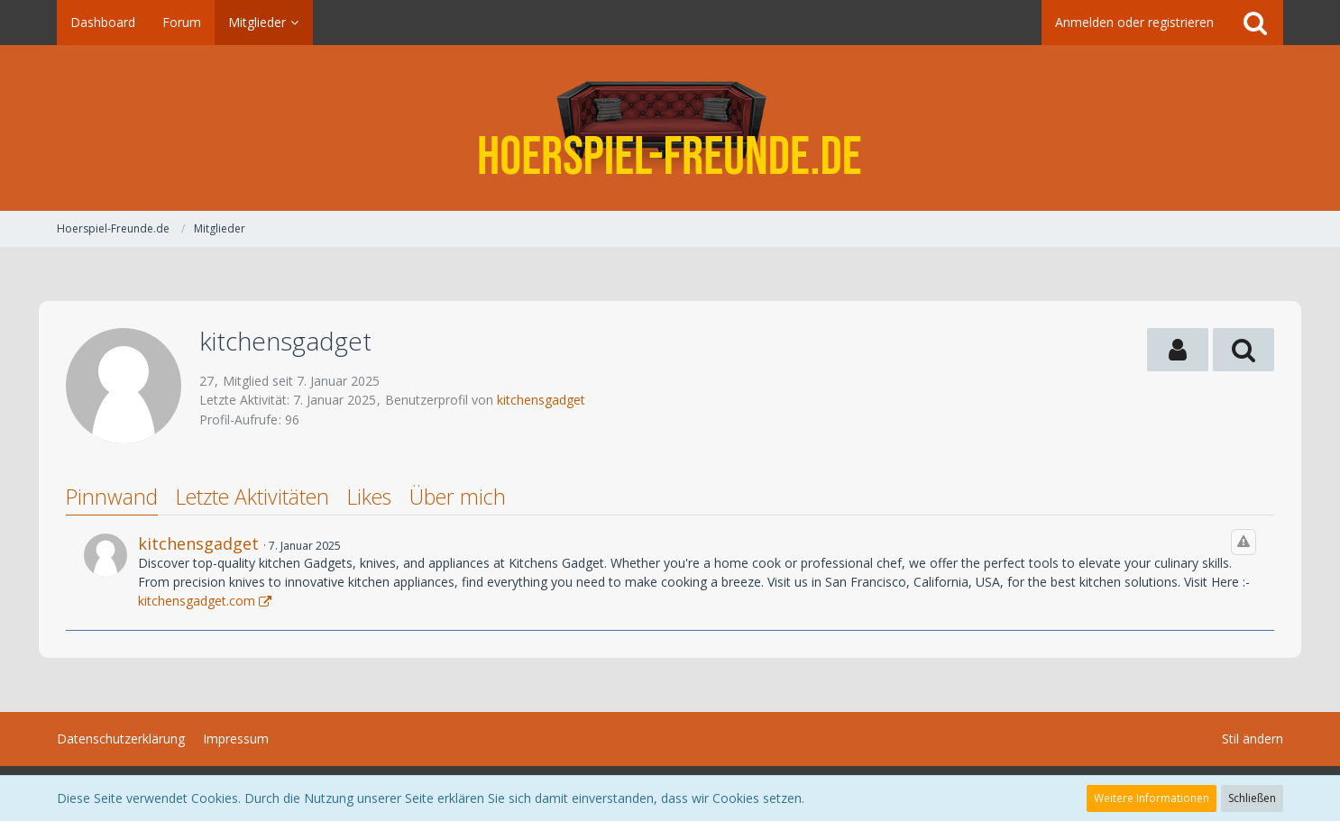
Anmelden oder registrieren (1134, 22)
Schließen (1252, 798)
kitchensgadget (541, 399)
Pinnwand (112, 496)
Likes (369, 496)
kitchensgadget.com (196, 600)
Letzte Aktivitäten (252, 496)
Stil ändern (1252, 738)
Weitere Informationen (1151, 798)
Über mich (457, 496)
